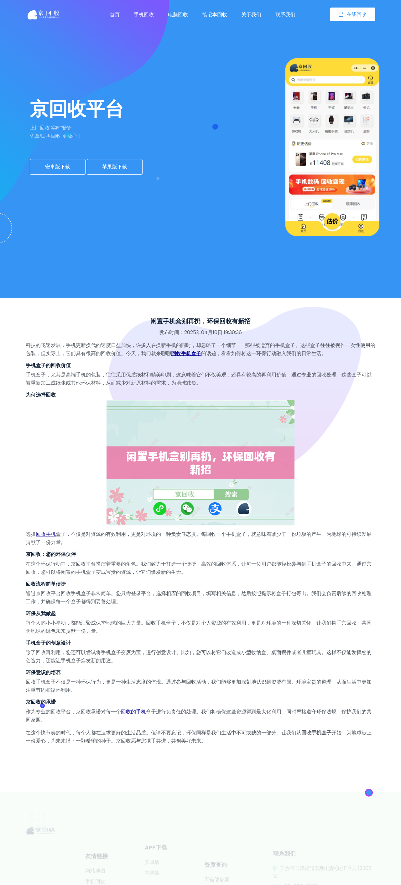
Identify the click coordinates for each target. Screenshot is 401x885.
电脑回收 (178, 14)
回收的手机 (133, 711)
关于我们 (251, 14)
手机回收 (144, 14)
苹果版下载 (114, 166)
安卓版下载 (57, 166)
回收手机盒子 (186, 353)
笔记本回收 (214, 14)
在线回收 (353, 14)
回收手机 (46, 534)
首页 (115, 14)
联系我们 (285, 14)
